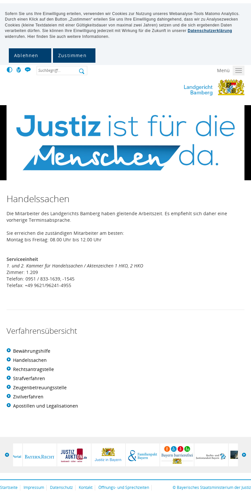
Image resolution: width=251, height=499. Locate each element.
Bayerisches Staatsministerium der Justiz (214, 487)
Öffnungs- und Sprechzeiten (123, 487)
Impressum (34, 487)
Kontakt (85, 487)
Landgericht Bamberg (187, 87)
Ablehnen (26, 55)
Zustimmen (72, 55)
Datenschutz (61, 487)
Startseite (9, 487)
